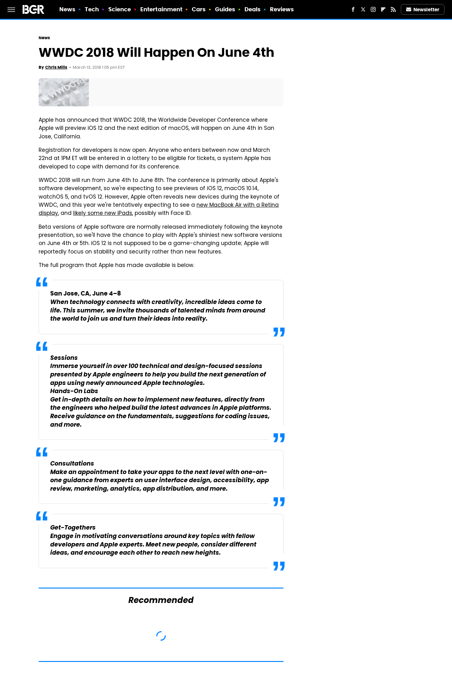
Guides (225, 9)
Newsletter (422, 10)
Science (119, 9)
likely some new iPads (102, 213)
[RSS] (393, 9)
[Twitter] (363, 9)
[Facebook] (353, 9)
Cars (199, 9)
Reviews (282, 9)
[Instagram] (373, 9)
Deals (253, 9)
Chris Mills (56, 67)
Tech (92, 9)
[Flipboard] (383, 9)
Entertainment (161, 9)
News (67, 9)
